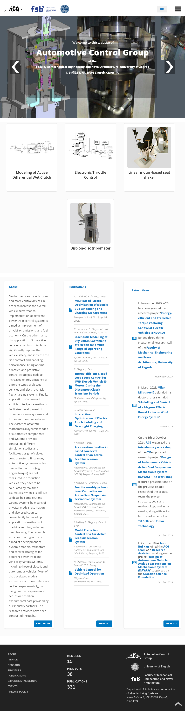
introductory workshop (154, 447)
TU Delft (143, 521)
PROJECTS (14, 670)
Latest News (140, 290)
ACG (149, 442)
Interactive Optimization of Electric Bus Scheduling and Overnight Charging (91, 420)
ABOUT (12, 654)
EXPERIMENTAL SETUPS (22, 681)
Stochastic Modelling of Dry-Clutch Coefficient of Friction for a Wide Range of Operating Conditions (91, 345)
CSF (148, 452)
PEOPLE (13, 659)
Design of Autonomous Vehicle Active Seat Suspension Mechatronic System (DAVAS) (154, 467)
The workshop (162, 477)
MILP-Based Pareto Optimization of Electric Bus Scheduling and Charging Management (91, 307)
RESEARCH (15, 665)
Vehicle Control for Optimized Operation (89, 571)
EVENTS (13, 686)
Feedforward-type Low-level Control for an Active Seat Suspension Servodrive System (91, 493)
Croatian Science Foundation (152, 575)
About (13, 287)
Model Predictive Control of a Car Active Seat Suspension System (90, 536)
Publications (77, 287)
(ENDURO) (155, 323)
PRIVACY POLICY (18, 691)
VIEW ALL (104, 623)
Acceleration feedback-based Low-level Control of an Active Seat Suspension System (91, 455)
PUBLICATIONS (17, 675)
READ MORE (43, 623)
